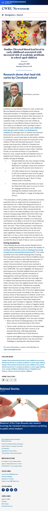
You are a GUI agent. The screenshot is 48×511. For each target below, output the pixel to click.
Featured (17, 371)
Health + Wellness (26, 371)
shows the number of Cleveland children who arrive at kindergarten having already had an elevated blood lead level (23, 250)
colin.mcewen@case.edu (12, 349)
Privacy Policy (13, 448)
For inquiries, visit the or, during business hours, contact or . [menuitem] (12, 461)
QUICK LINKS (6, 469)
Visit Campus (5, 501)
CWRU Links (6, 494)
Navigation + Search (12, 15)
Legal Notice (5, 448)
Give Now (4, 499)
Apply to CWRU (6, 496)
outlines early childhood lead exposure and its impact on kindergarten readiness (22, 130)
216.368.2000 (5, 446)
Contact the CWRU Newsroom (10, 471)
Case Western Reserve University (14, 441)
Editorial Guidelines (7, 474)
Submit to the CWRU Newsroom (10, 478)
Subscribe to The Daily (8, 476)
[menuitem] (24, 472)
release (10, 371)
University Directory (7, 503)
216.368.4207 (5, 463)
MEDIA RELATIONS (8, 456)
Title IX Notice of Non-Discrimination (12, 450)
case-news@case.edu (16, 463)
